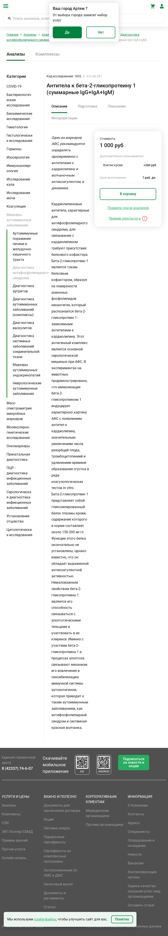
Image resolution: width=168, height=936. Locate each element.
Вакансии (136, 863)
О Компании (138, 805)
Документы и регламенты (55, 895)
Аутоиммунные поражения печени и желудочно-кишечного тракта (25, 246)
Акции (49, 819)
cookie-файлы (45, 919)
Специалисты (139, 832)
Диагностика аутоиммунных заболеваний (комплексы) (25, 307)
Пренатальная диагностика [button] (18, 457)
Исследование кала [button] (18, 182)
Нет (101, 32)
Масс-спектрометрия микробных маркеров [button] (19, 411)
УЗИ (5, 823)
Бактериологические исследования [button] (19, 100)
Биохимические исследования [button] (19, 116)
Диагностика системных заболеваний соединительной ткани (26, 346)
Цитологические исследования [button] (19, 532)
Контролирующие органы (142, 874)
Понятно (122, 919)
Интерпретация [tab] (64, 118)
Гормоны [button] (14, 149)
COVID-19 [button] (14, 86)
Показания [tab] (117, 106)
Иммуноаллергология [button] (19, 168)
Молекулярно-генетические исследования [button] (18, 432)
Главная (12, 34)
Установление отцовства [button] (18, 518)
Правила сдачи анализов (128, 208)
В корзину (128, 194)
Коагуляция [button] (16, 206)
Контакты (136, 814)
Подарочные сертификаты (55, 839)
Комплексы (47, 54)
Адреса (134, 823)
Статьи (49, 907)
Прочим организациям (104, 825)
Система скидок (57, 828)
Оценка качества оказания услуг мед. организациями (144, 891)
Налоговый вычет (58, 884)
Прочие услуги (13, 849)
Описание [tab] (59, 106)
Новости (135, 854)
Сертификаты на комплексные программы (57, 856)
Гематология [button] (17, 127)
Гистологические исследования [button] (19, 138)
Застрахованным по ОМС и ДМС (60, 873)
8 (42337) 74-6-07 (17, 768)
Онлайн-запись (14, 858)
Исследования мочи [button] (18, 195)
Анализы (30, 34)
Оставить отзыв (141, 905)
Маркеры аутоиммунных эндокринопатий (26, 370)
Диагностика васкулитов (23, 325)
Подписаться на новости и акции (133, 762)
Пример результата (125, 218)
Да (67, 32)
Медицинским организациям (97, 813)
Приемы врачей (15, 840)
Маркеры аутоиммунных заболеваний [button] (19, 220)
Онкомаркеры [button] (18, 446)
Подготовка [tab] (87, 106)
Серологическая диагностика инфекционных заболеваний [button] (19, 500)
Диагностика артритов (23, 288)
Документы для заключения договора (62, 808)
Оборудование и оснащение (141, 843)
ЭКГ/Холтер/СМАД (17, 832)
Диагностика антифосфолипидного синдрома (31, 272)
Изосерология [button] (18, 157)
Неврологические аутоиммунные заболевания (27, 388)
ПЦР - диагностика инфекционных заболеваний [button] (19, 476)
